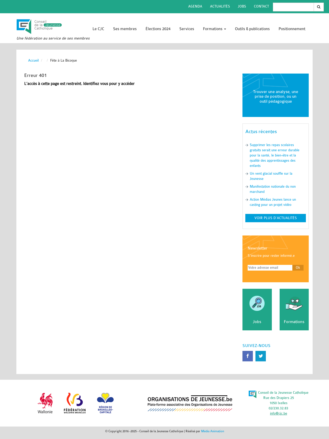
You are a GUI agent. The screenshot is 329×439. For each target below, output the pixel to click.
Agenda (195, 6)
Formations (214, 29)
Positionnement (292, 29)
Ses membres (125, 29)
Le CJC (98, 29)
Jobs (242, 6)
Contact (261, 6)
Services (186, 29)
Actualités (220, 6)
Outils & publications (252, 29)
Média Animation (212, 431)
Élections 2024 (158, 29)
